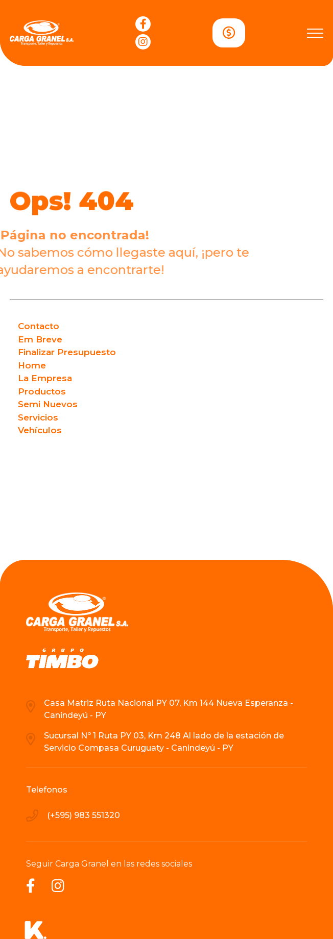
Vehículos (40, 430)
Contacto (38, 326)
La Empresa (45, 378)
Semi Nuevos (48, 404)
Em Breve (40, 339)
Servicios (38, 417)
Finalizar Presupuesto (67, 352)
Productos (42, 391)
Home (32, 365)
